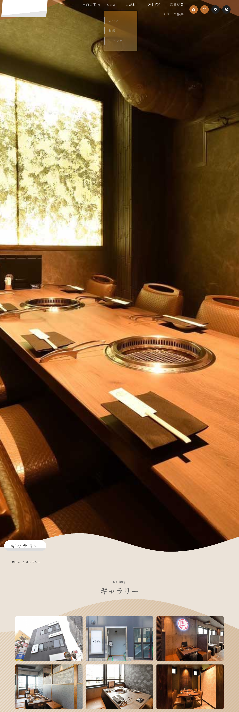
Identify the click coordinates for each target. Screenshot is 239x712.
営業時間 (176, 5)
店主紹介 (159, 5)
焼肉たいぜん (40, 11)
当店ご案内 (107, 5)
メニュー (125, 5)
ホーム (16, 562)
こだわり (142, 5)
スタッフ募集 (173, 14)
